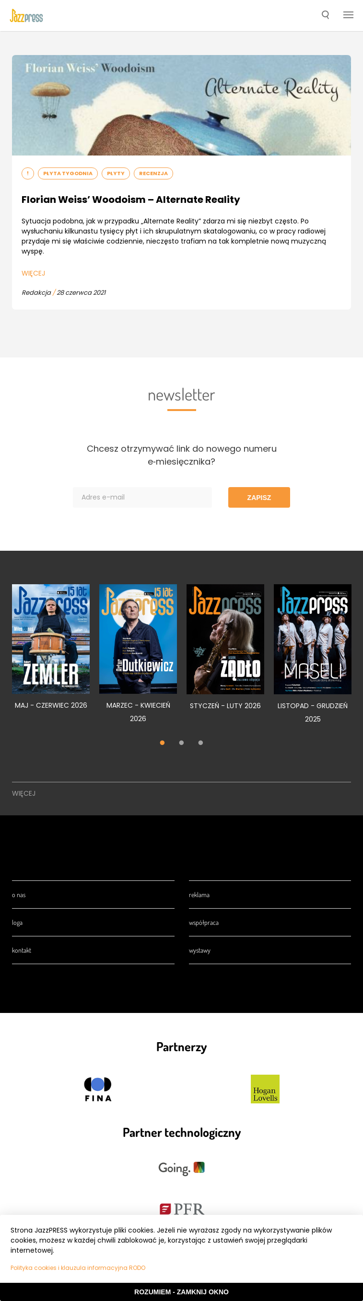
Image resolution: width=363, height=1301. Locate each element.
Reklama (199, 894)
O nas (18, 894)
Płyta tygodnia (68, 173)
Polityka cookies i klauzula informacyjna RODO (78, 1268)
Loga (17, 922)
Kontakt (21, 950)
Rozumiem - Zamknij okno (181, 1292)
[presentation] (26, 15)
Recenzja (153, 173)
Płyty (116, 173)
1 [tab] (162, 743)
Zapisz (259, 497)
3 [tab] (201, 743)
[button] (325, 16)
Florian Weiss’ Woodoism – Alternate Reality (131, 199)
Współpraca (204, 922)
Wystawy (200, 950)
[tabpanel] (51, 652)
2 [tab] (181, 743)
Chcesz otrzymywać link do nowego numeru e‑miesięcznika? (182, 455)
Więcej (33, 273)
